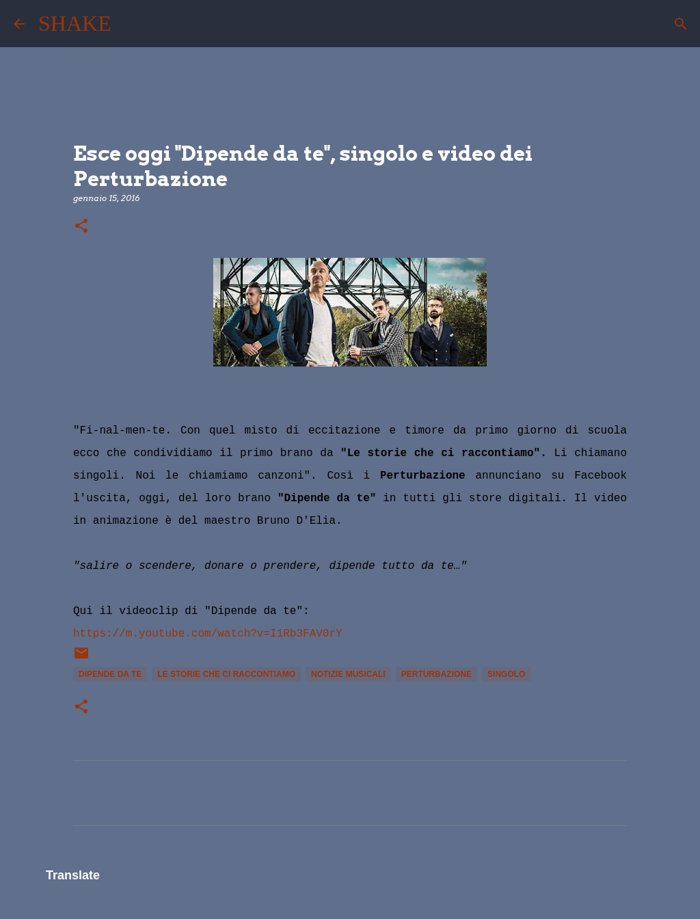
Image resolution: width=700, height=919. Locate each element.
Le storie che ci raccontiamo (226, 674)
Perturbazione (436, 674)
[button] (81, 226)
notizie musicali (348, 674)
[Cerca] (130, 24)
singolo (506, 674)
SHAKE (74, 23)
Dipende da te (110, 674)
